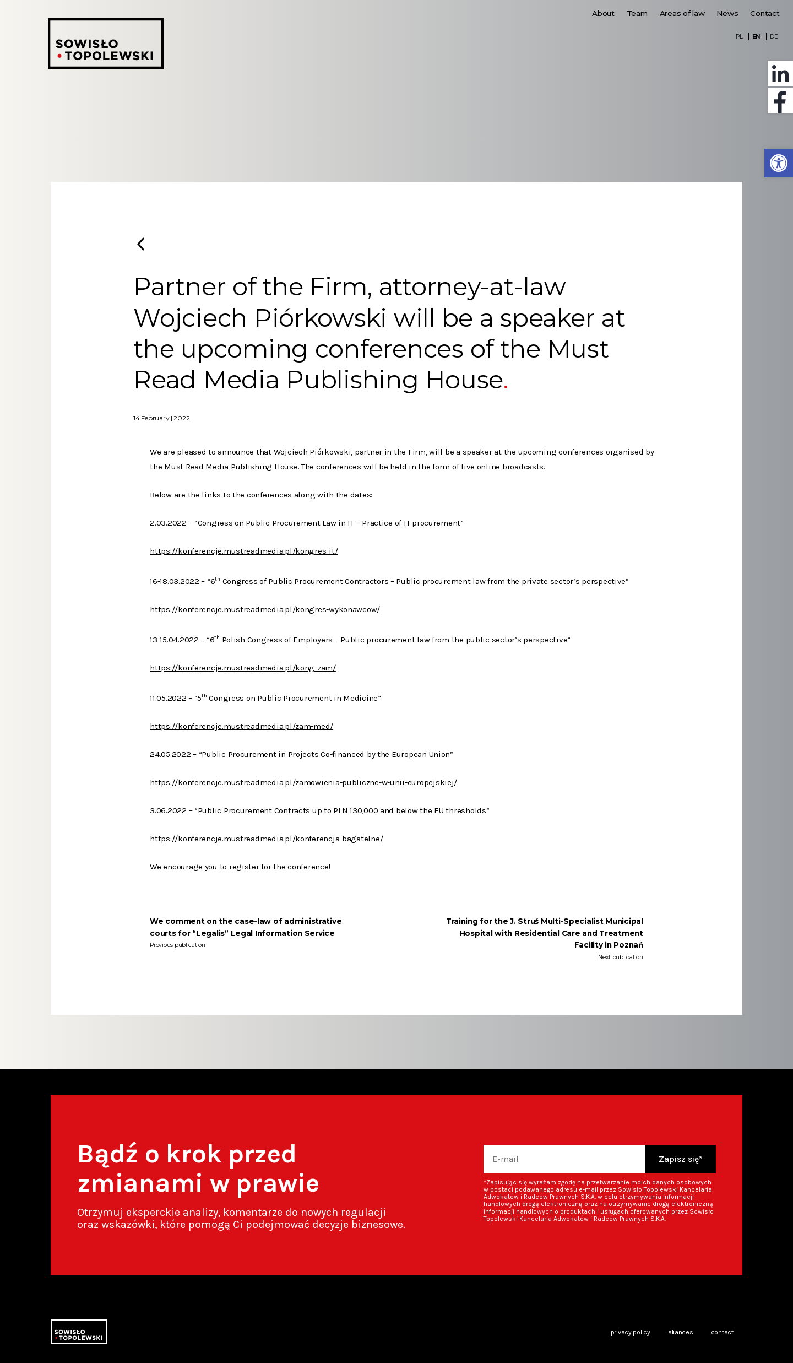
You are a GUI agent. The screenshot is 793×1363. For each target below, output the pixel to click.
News (727, 13)
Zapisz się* (681, 1159)
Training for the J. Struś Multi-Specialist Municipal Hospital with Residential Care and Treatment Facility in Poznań (544, 933)
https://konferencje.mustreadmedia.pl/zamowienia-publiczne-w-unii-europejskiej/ (303, 782)
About (603, 13)
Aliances (680, 1332)
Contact (764, 13)
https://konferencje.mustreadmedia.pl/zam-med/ (241, 726)
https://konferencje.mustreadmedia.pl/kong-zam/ (243, 668)
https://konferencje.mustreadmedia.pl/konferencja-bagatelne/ (266, 838)
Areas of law (682, 13)
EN (756, 36)
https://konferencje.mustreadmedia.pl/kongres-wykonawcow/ (265, 609)
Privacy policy (630, 1332)
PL (739, 36)
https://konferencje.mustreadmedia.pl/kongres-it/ (244, 551)
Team (637, 13)
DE (774, 36)
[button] (778, 163)
